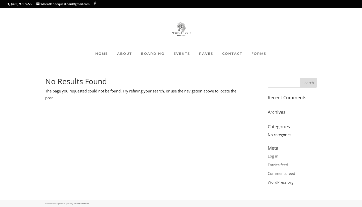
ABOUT (124, 54)
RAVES (206, 54)
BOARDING (152, 54)
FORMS (258, 54)
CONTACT (232, 54)
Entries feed (278, 164)
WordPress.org (280, 182)
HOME (101, 54)
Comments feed (281, 173)
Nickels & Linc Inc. (82, 203)
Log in (273, 156)
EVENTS (181, 54)
